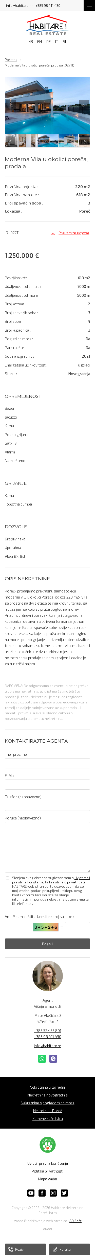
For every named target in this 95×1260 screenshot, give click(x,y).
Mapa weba (47, 1179)
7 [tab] (55, 141)
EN (39, 41)
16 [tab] (40, 146)
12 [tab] (9, 146)
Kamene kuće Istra (47, 1118)
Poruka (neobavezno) (23, 818)
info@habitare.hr (19, 6)
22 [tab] (85, 146)
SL (65, 41)
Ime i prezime (16, 754)
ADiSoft (75, 1221)
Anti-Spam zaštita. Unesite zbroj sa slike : (39, 916)
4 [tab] (32, 141)
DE (48, 41)
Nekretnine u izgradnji (48, 1087)
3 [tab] (24, 141)
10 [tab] (78, 141)
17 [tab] (47, 146)
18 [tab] (55, 146)
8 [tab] (62, 141)
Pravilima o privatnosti (67, 882)
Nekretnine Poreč (47, 1110)
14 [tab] (24, 146)
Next (84, 105)
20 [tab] (70, 146)
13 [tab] (17, 146)
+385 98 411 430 (48, 6)
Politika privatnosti (47, 1171)
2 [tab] (17, 141)
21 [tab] (78, 146)
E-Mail (10, 775)
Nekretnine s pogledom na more (47, 1103)
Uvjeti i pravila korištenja (47, 1163)
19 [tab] (62, 146)
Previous (11, 105)
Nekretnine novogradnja (47, 1095)
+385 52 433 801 (47, 1030)
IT (56, 41)
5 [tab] (40, 141)
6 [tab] (47, 141)
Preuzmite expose (69, 232)
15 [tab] (32, 146)
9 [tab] (70, 141)
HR (30, 41)
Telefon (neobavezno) (23, 796)
